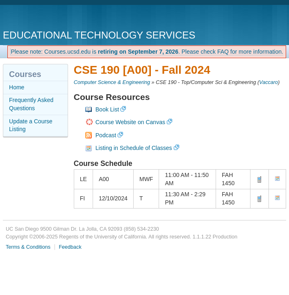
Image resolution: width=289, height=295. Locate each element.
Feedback (70, 247)
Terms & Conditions (28, 247)
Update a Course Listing (30, 125)
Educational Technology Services (99, 35)
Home (16, 87)
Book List (107, 109)
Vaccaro (268, 82)
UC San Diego (50, 18)
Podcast (106, 135)
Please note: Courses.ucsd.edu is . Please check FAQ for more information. (147, 51)
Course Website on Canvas (130, 122)
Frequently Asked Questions (31, 104)
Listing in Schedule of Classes (134, 148)
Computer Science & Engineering (112, 82)
